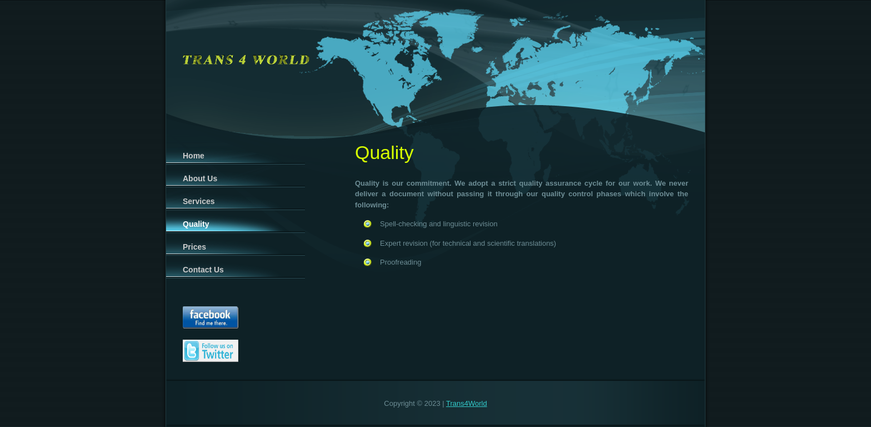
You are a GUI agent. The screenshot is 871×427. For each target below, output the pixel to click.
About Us (200, 178)
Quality (196, 224)
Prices (194, 246)
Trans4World (466, 403)
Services (199, 201)
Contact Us (203, 269)
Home (193, 155)
